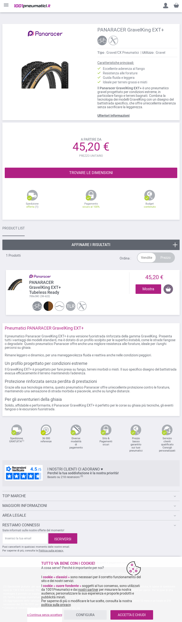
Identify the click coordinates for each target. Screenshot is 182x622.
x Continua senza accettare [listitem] (44, 615)
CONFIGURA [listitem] (85, 615)
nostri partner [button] (88, 589)
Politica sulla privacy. (51, 550)
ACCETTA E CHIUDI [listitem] (132, 615)
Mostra (148, 289)
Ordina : (125, 258)
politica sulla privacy (56, 605)
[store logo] (32, 6)
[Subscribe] (62, 538)
